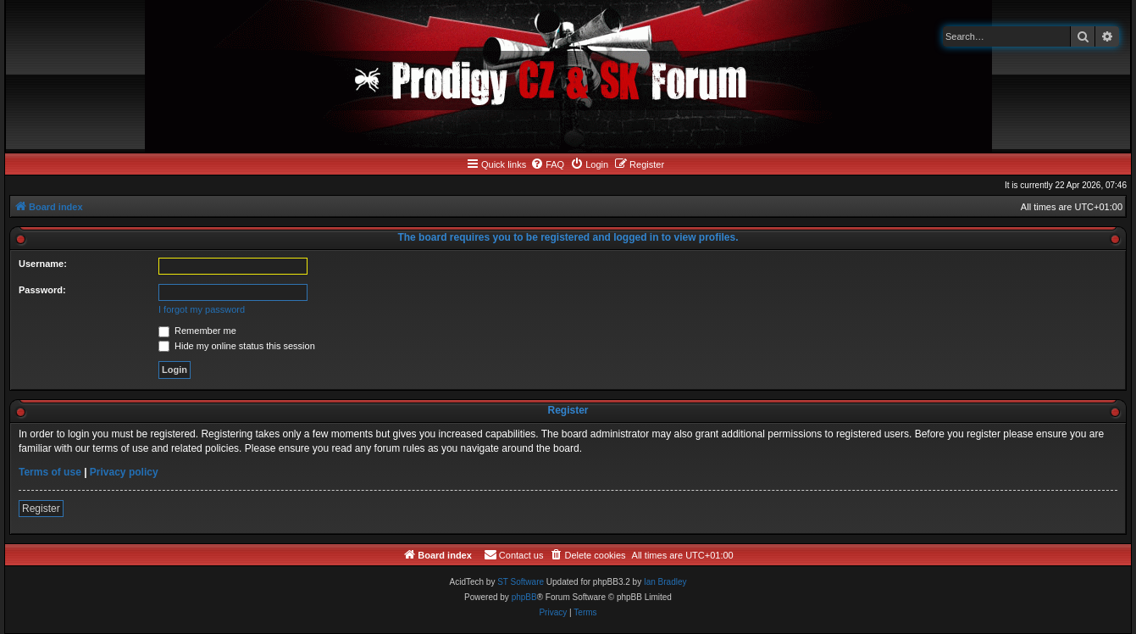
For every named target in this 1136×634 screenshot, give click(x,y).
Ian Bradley (665, 582)
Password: (42, 290)
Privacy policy (124, 472)
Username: (43, 264)
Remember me (197, 330)
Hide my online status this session (236, 346)
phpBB (524, 597)
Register (41, 508)
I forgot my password (201, 309)
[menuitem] (547, 164)
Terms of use (50, 472)
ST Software (520, 582)
